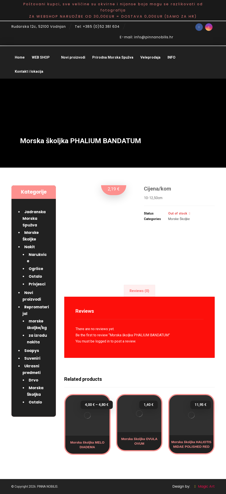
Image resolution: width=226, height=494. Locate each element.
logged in (102, 341)
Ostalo (35, 276)
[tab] (139, 291)
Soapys (31, 350)
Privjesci (37, 284)
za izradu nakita (37, 339)
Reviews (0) (139, 291)
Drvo (33, 380)
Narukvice (37, 258)
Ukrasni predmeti (32, 369)
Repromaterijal (36, 310)
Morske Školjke (179, 219)
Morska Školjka (35, 391)
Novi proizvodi (32, 296)
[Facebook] (199, 27)
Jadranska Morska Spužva (34, 218)
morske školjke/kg (37, 324)
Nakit (29, 247)
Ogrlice (36, 268)
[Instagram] (209, 27)
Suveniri (32, 358)
